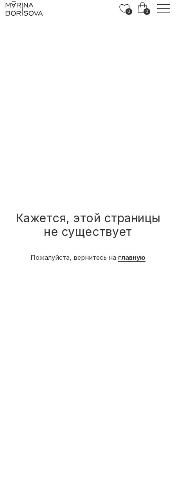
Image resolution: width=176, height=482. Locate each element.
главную (131, 257)
